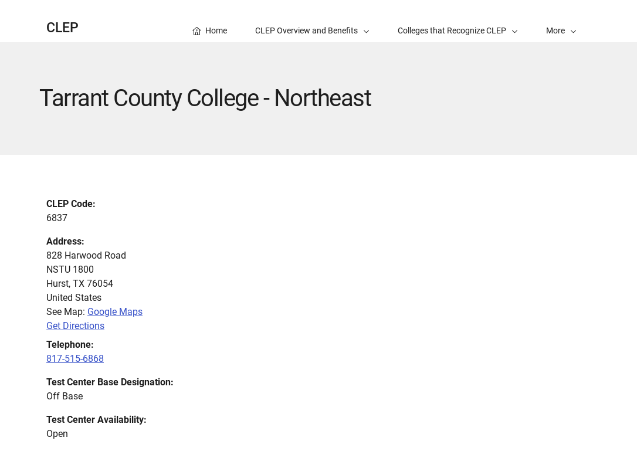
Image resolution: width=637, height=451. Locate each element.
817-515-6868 (75, 358)
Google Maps (115, 311)
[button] (561, 21)
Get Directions (75, 325)
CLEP (62, 28)
